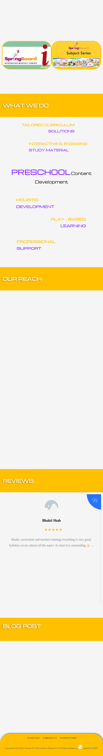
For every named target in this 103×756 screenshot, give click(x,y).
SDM (95, 748)
